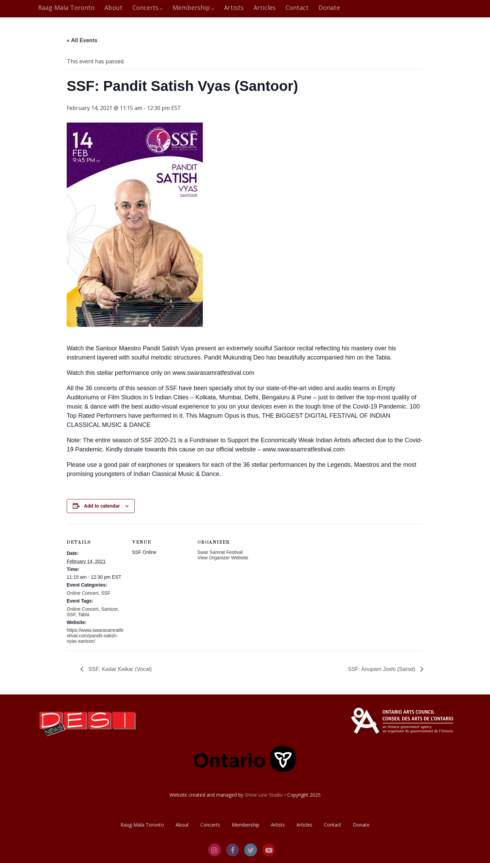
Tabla (83, 614)
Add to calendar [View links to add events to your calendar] (102, 506)
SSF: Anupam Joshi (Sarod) (382, 669)
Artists (234, 7)
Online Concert (82, 593)
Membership (193, 7)
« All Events (82, 40)
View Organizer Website (222, 557)
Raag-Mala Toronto (66, 7)
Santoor (109, 609)
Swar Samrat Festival (220, 552)
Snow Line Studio (264, 795)
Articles (265, 7)
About (113, 7)
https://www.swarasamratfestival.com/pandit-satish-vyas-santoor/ (95, 635)
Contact (297, 7)
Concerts (147, 7)
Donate (329, 7)
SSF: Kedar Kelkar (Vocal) (119, 669)
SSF (105, 593)
